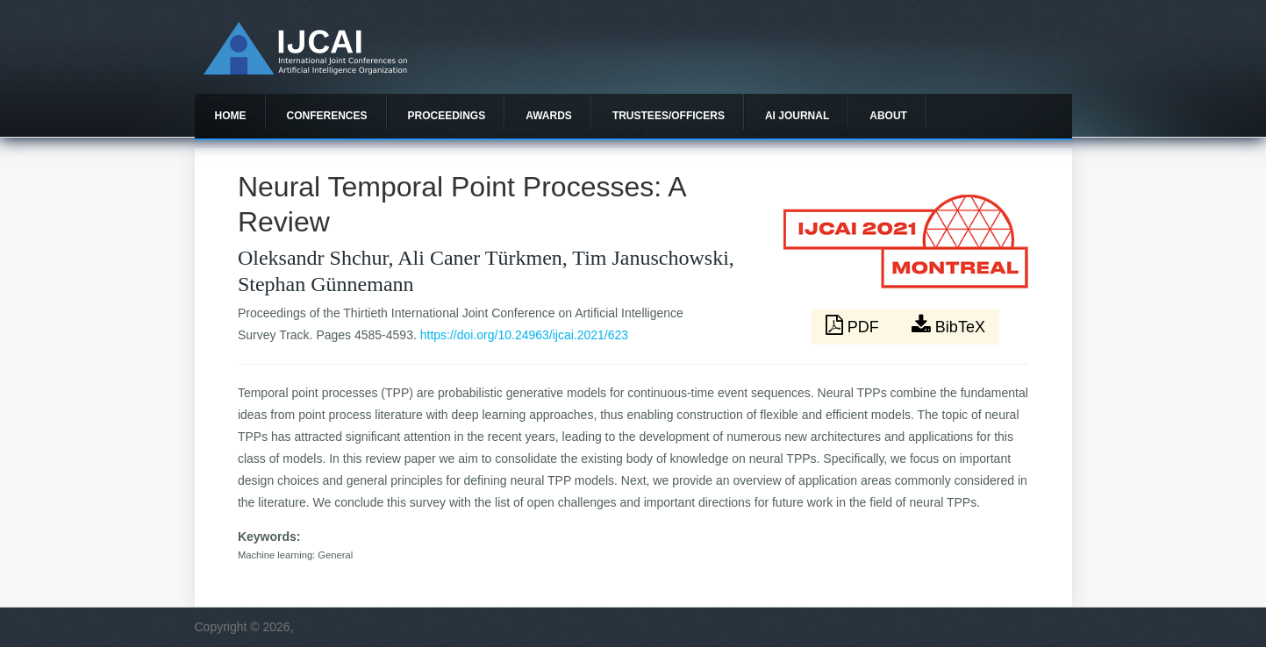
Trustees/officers (668, 116)
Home (231, 116)
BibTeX (948, 325)
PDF (854, 325)
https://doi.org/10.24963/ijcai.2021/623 (524, 335)
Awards (549, 116)
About (888, 116)
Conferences (327, 116)
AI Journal (797, 116)
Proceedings (447, 116)
